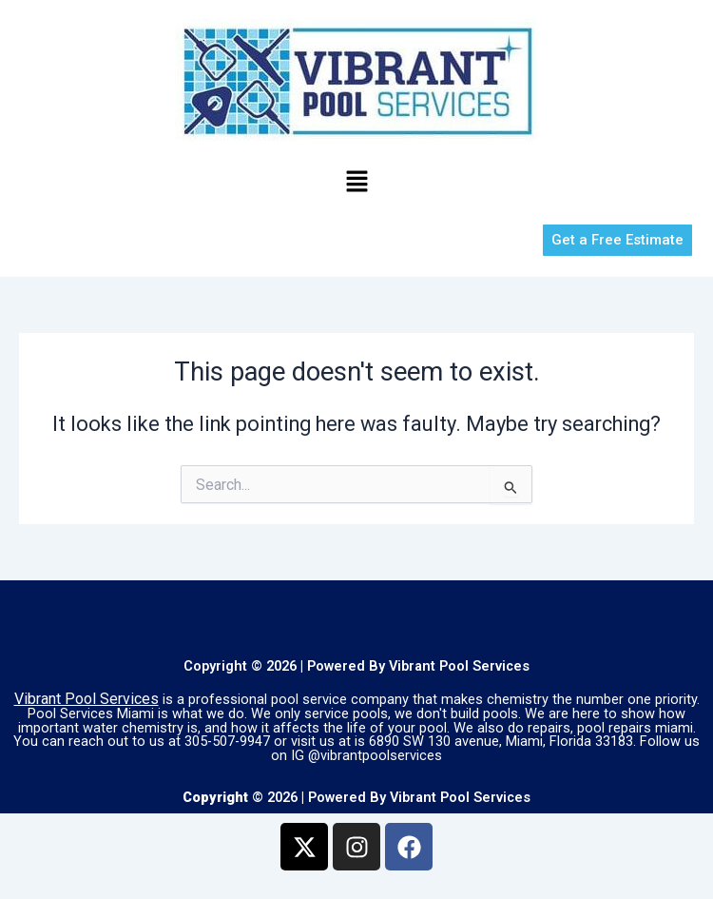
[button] (356, 183)
